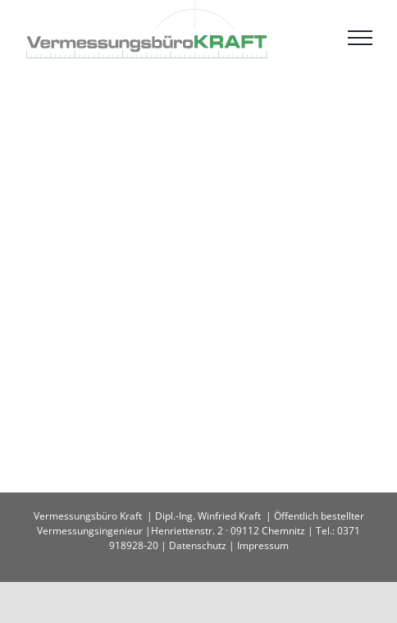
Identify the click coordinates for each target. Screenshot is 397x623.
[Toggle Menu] (360, 38)
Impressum (263, 545)
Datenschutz (197, 545)
